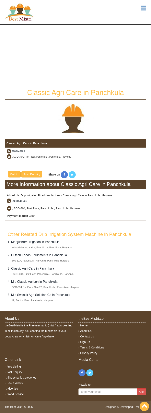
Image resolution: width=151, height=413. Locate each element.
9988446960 (18, 151)
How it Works (14, 383)
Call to (14, 174)
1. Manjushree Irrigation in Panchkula (34, 242)
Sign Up (85, 342)
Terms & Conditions (92, 347)
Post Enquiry (31, 174)
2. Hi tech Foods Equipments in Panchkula (37, 255)
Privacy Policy (88, 353)
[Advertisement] (75, 56)
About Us (86, 331)
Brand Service (15, 394)
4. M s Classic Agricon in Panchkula (32, 281)
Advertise (12, 388)
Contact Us (87, 336)
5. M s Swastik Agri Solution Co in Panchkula (39, 295)
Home (83, 325)
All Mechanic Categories (21, 377)
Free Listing (13, 366)
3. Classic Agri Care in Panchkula (31, 268)
